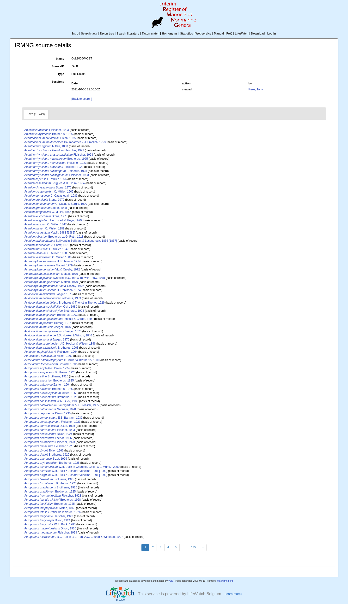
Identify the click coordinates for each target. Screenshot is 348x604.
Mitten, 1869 (48, 356)
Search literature (127, 33)
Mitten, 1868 (46, 146)
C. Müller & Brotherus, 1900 (61, 360)
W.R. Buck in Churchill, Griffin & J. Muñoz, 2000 (72, 467)
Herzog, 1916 (47, 323)
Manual (219, 33)
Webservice (203, 33)
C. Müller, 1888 (44, 228)
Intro (75, 33)
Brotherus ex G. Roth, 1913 (53, 236)
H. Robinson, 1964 (51, 351)
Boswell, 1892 (50, 364)
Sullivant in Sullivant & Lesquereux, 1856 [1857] (70, 240)
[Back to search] (81, 98)
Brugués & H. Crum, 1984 (54, 183)
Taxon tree (107, 33)
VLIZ (170, 581)
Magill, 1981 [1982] (49, 232)
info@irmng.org (224, 581)
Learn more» (233, 594)
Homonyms (169, 33)
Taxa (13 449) (36, 114)
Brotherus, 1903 (52, 298)
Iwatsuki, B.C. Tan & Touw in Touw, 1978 (64, 278)
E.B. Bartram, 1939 (53, 417)
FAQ (229, 33)
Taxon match (150, 33)
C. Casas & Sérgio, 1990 (55, 203)
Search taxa (89, 33)
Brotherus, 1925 (48, 134)
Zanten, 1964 (47, 384)
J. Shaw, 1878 (46, 245)
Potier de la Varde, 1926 (52, 512)
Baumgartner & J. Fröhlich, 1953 (65, 142)
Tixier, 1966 (43, 450)
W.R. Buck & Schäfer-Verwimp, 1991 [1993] (65, 471)
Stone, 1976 (47, 187)
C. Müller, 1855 (47, 212)
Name (60, 58)
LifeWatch (242, 33)
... (184, 547)
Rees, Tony (255, 89)
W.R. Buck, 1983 (51, 401)
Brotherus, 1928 (52, 499)
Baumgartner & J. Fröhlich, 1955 (61, 405)
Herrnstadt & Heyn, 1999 (53, 220)
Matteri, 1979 (48, 265)
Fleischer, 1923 (46, 130)
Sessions (57, 81)
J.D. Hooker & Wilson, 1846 (58, 335)
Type (61, 74)
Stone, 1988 (45, 208)
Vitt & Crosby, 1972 (52, 269)
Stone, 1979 (44, 199)
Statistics (186, 33)
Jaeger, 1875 (48, 294)
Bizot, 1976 (45, 458)
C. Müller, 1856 (45, 179)
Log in (271, 33)
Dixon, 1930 (47, 413)
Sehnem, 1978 (50, 409)
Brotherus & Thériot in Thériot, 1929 (64, 302)
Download (258, 33)
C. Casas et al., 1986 (50, 195)
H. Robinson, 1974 (52, 261)
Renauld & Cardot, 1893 (58, 319)
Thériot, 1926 (48, 438)
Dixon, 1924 (47, 368)
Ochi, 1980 (50, 306)
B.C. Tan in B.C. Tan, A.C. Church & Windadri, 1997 (73, 537)
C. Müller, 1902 (48, 191)
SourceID (58, 66)
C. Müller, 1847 (45, 224)
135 (193, 547)
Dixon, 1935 (50, 138)
